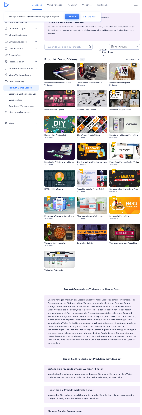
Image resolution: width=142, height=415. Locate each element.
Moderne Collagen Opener (120, 110)
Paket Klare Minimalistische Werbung (125, 162)
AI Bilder (72, 5)
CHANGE (72, 16)
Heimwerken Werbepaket (55, 135)
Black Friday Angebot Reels (88, 135)
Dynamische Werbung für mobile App (60, 216)
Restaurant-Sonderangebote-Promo (124, 189)
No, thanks (89, 16)
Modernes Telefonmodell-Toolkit (57, 83)
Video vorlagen (55, 5)
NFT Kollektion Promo (53, 189)
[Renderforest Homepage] (6, 5)
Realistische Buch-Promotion (89, 83)
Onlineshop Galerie (85, 243)
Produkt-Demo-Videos (20, 88)
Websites (87, 5)
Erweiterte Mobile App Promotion (123, 135)
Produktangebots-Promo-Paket (90, 189)
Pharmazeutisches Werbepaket (90, 216)
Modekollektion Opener (54, 110)
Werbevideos (15, 100)
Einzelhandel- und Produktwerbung (92, 162)
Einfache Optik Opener (86, 110)
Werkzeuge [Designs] (103, 5)
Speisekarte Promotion (119, 216)
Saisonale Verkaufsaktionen (22, 94)
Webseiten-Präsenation (54, 270)
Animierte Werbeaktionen (22, 106)
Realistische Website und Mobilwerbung (61, 162)
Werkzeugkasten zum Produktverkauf (125, 243)
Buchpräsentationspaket (119, 83)
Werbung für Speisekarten (55, 243)
